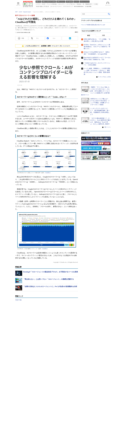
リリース (18, 300)
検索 (109, 14)
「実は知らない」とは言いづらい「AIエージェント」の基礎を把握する (48, 279)
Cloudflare (47, 172)
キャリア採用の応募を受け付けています (93, 25)
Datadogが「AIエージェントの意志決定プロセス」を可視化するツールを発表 (50, 272)
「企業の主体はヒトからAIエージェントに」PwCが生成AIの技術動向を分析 (50, 286)
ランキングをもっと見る (104, 196)
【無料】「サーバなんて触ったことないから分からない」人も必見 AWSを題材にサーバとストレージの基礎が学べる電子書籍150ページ (95, 210)
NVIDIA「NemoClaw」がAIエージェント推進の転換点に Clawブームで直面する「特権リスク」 (97, 166)
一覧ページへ (107, 247)
